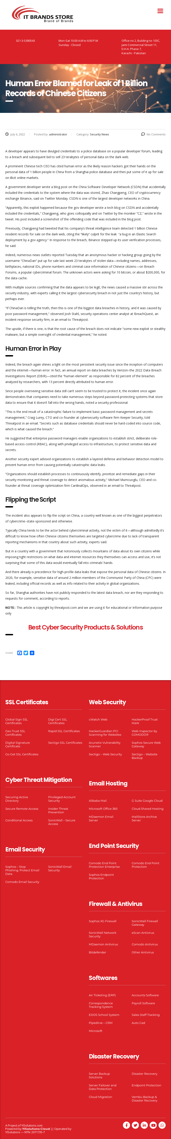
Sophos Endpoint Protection (101, 876)
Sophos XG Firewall (102, 921)
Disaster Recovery (144, 1073)
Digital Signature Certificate (17, 744)
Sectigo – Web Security (105, 754)
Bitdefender (97, 952)
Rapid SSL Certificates (64, 731)
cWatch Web (98, 719)
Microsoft (95, 1031)
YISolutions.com (32, 1125)
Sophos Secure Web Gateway (146, 744)
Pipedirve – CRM (100, 1023)
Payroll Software (143, 1003)
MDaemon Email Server (101, 818)
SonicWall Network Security (102, 934)
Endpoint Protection (146, 1085)
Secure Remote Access (21, 808)
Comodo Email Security (22, 882)
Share (9, 652)
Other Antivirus (143, 952)
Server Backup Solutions (99, 1075)
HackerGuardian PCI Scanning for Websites (105, 732)
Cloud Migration (100, 1097)
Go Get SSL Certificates (21, 754)
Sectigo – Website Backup (144, 756)
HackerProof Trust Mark (145, 721)
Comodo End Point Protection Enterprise (104, 864)
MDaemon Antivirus (103, 944)
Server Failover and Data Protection (102, 1087)
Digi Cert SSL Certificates (57, 721)
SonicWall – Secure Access (61, 822)
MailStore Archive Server (144, 818)
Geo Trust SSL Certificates (15, 732)
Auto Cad (138, 1023)
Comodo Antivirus (145, 944)
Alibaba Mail (98, 800)
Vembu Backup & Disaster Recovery (144, 1098)
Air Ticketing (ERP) (102, 995)
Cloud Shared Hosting (148, 808)
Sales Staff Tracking (146, 1015)
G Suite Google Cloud (147, 800)
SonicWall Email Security (60, 868)
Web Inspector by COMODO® (144, 732)
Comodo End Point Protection (145, 864)
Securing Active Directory (16, 798)
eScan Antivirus (143, 932)
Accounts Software (145, 995)
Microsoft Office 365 (103, 808)
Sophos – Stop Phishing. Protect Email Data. (22, 870)
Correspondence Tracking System (101, 1005)
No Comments (153, 134)
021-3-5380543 (25, 41)
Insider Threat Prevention (58, 810)
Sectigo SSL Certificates (65, 742)
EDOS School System (104, 1015)
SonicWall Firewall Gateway (145, 922)
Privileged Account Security (62, 798)
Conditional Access (19, 820)
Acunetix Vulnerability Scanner (104, 744)
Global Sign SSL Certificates (16, 721)
